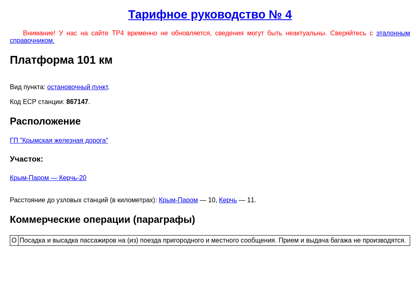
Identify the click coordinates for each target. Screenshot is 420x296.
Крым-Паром (178, 200)
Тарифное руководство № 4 (210, 14)
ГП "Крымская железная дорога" (59, 140)
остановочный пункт (77, 86)
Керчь (228, 200)
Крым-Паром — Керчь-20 (48, 177)
